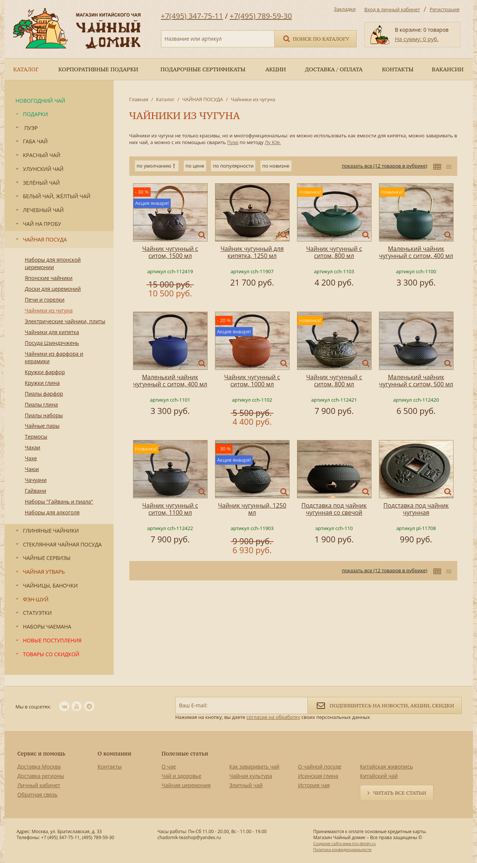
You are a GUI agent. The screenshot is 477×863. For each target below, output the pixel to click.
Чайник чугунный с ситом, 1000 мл (252, 380)
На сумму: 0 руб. (417, 39)
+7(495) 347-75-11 (192, 16)
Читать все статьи (399, 792)
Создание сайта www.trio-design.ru (344, 843)
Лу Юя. (273, 142)
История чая (314, 785)
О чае (169, 766)
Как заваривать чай (254, 766)
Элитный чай (246, 785)
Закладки (345, 9)
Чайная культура (250, 775)
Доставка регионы (41, 775)
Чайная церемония (186, 785)
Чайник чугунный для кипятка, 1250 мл (252, 252)
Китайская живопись (386, 766)
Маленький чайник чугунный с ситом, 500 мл (416, 380)
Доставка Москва (39, 766)
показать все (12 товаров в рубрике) (384, 165)
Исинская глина (318, 775)
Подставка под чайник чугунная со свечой (334, 509)
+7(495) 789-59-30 (261, 16)
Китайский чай (379, 775)
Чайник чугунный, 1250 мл (252, 509)
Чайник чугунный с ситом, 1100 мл (170, 509)
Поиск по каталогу (316, 38)
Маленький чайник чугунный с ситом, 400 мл (416, 252)
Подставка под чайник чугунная (416, 509)
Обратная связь (38, 794)
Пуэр (232, 142)
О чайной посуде (319, 766)
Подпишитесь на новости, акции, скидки (384, 705)
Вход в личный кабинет (392, 9)
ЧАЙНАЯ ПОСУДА (202, 99)
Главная (139, 99)
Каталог (165, 99)
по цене (195, 165)
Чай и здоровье (182, 775)
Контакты (110, 766)
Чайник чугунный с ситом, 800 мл (334, 252)
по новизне (276, 165)
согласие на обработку (273, 717)
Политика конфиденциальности (342, 849)
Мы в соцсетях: (33, 706)
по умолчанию (154, 165)
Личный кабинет (39, 785)
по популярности (233, 165)
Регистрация (444, 9)
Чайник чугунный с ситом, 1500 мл (170, 252)
